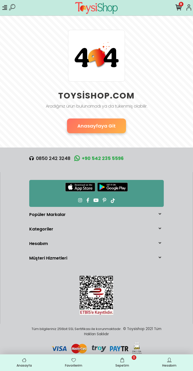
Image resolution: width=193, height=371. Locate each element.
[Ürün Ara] (12, 8)
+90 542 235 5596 (99, 158)
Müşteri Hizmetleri (48, 258)
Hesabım (38, 244)
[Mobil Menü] (4, 8)
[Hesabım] (189, 8)
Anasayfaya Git (96, 126)
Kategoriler (41, 229)
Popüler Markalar (47, 215)
